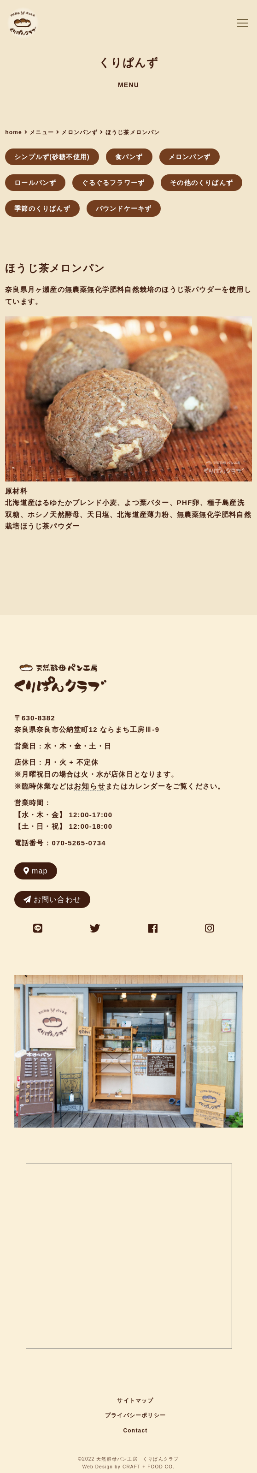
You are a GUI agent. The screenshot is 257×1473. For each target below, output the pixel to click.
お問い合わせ (52, 899)
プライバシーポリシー (135, 1415)
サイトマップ (135, 1400)
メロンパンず (189, 156)
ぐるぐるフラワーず (113, 182)
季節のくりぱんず (42, 208)
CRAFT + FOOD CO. (149, 1466)
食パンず (129, 156)
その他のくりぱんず (201, 182)
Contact (135, 1430)
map (35, 871)
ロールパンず (35, 182)
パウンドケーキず (124, 208)
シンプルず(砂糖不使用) (52, 156)
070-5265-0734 (78, 843)
